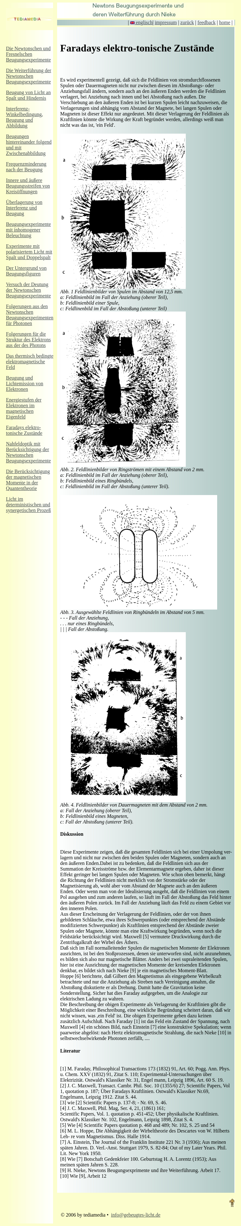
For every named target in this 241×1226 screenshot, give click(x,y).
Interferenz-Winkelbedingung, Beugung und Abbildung (24, 117)
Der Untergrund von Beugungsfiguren (26, 270)
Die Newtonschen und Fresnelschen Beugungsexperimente (28, 54)
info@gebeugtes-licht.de (135, 1215)
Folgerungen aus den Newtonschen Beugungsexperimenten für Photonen (29, 315)
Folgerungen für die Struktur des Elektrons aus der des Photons (28, 339)
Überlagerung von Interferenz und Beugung (24, 208)
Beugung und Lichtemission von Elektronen (24, 383)
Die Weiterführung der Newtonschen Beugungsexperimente (28, 76)
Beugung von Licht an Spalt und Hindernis (28, 95)
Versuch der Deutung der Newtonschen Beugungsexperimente (28, 290)
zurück (187, 22)
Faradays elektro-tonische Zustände (24, 430)
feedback (206, 22)
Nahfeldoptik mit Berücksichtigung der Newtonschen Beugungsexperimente (28, 452)
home (224, 22)
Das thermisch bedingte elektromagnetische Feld (29, 361)
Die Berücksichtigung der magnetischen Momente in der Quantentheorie (28, 480)
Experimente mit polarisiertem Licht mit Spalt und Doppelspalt (29, 251)
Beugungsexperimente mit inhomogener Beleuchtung (28, 229)
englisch (141, 22)
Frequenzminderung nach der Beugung (26, 166)
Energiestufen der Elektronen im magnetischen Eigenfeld (23, 408)
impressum (166, 22)
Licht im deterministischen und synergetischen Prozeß (28, 504)
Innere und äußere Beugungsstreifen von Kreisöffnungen (28, 186)
